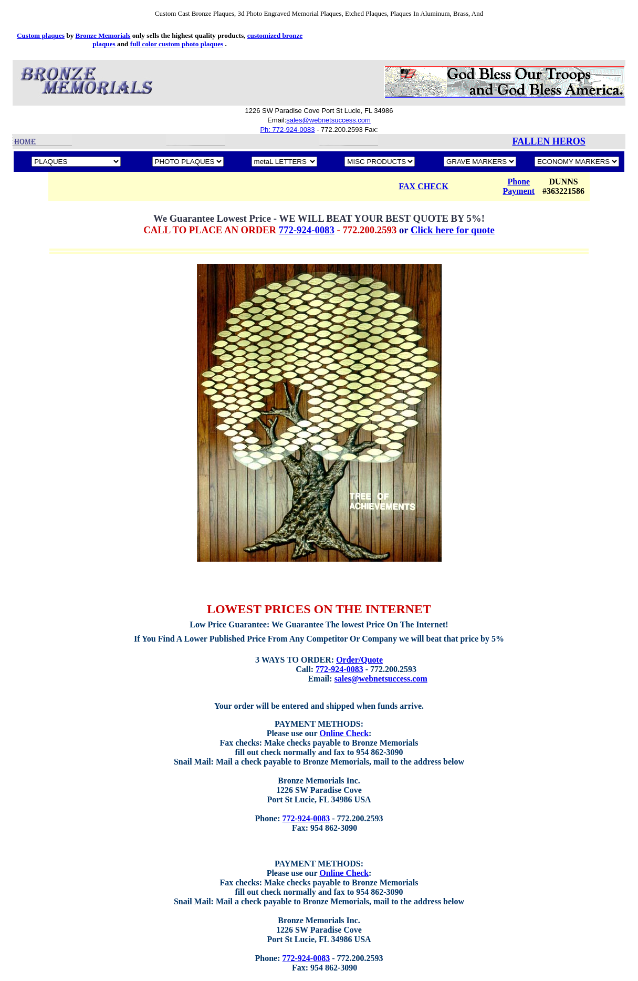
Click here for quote (453, 229)
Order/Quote (359, 659)
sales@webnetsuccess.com (328, 120)
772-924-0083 (306, 229)
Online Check (344, 733)
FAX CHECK (423, 186)
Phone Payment (519, 186)
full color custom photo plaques (176, 44)
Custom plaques (41, 35)
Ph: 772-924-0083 (287, 129)
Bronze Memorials (103, 35)
